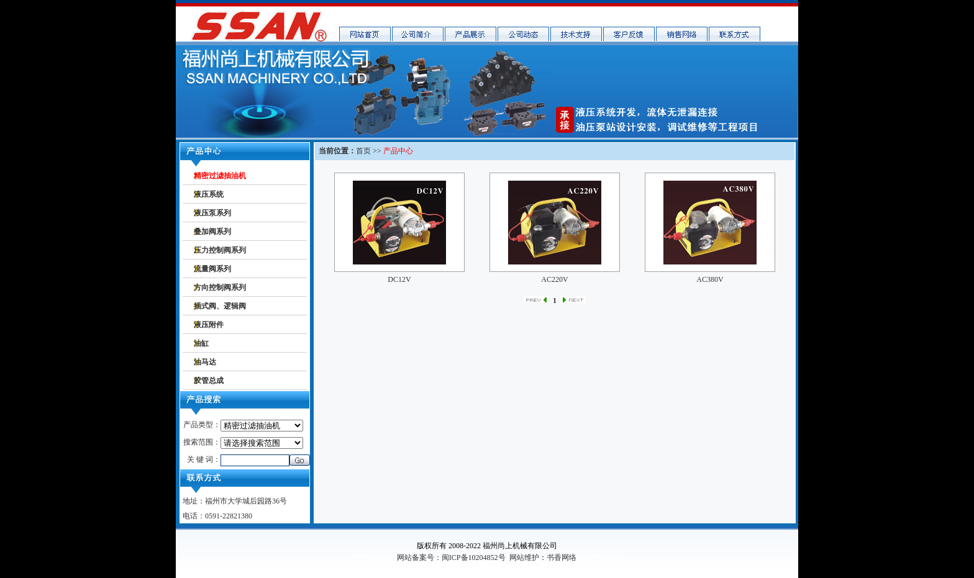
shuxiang (381, 557)
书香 (358, 557)
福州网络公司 (600, 557)
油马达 (205, 362)
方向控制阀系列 (220, 287)
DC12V (399, 279)
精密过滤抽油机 (220, 175)
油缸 (201, 343)
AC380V (709, 279)
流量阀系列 (212, 268)
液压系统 (209, 194)
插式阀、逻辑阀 (220, 306)
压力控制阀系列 (220, 250)
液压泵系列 (212, 213)
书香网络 (561, 557)
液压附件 (209, 324)
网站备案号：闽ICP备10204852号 (451, 557)
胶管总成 (209, 380)
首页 (363, 151)
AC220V (554, 279)
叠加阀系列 (212, 231)
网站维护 (524, 557)
